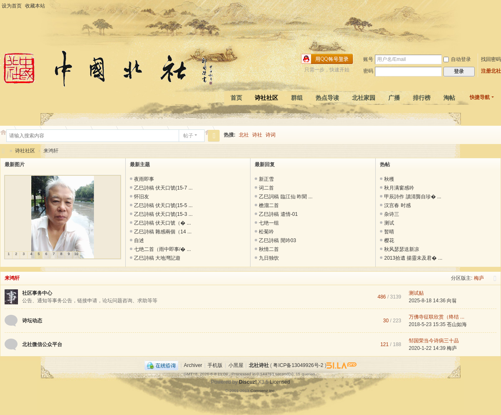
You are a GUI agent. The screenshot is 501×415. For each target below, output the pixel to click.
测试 (389, 223)
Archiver (193, 365)
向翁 (452, 301)
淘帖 (449, 97)
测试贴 (416, 293)
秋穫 (389, 179)
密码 (368, 71)
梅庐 (479, 278)
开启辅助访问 (499, 6)
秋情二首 (269, 249)
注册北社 (491, 71)
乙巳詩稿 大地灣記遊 (157, 258)
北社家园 (363, 97)
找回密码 (491, 59)
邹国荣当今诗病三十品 (434, 341)
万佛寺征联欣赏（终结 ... (436, 317)
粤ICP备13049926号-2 (298, 365)
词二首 (266, 188)
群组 (297, 97)
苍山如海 (457, 324)
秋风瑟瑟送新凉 (401, 249)
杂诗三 (391, 214)
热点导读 (327, 97)
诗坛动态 (32, 321)
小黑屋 (235, 365)
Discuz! (248, 382)
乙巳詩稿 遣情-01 (278, 214)
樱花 (389, 240)
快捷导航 (480, 97)
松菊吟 (266, 232)
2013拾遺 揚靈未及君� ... (413, 258)
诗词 (271, 135)
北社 (244, 135)
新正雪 (266, 179)
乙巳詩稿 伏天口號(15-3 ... (163, 214)
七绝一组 (269, 223)
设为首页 (12, 6)
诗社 (257, 135)
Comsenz (259, 390)
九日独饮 (269, 258)
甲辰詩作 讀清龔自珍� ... (412, 197)
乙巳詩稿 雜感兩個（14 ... (163, 232)
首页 (236, 97)
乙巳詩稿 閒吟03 (277, 240)
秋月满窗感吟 (399, 188)
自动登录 (457, 59)
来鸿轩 (12, 278)
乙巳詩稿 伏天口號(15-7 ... (163, 188)
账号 (368, 59)
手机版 (215, 365)
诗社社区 (266, 97)
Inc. (272, 390)
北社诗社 (3, 151)
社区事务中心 (37, 293)
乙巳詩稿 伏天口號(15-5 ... (163, 205)
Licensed (280, 382)
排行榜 (421, 97)
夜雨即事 (144, 179)
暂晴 (389, 232)
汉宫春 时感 (397, 205)
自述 (139, 240)
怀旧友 (141, 197)
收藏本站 (35, 6)
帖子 (188, 136)
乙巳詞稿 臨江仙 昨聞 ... (285, 197)
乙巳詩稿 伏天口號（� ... (162, 223)
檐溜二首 (269, 205)
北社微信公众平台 (42, 344)
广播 (394, 97)
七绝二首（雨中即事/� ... (162, 249)
